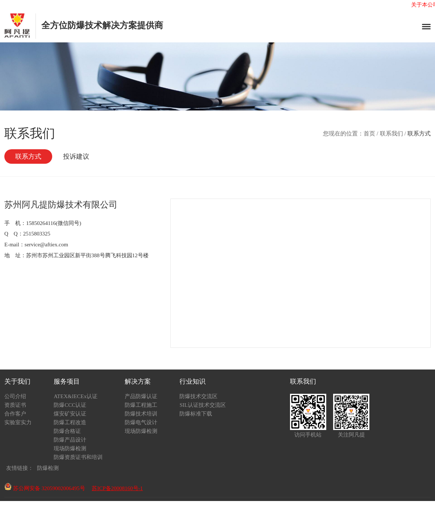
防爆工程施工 (141, 405)
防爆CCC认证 (70, 405)
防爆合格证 (67, 431)
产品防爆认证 (141, 396)
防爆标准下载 (195, 414)
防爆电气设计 (141, 422)
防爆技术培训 (141, 414)
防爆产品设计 (70, 440)
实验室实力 (18, 422)
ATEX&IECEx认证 (76, 396)
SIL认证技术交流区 (202, 405)
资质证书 (15, 405)
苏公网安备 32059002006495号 (44, 488)
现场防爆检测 (70, 448)
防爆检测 (48, 468)
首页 (369, 133)
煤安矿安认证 (70, 414)
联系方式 (28, 156)
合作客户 (15, 414)
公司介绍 (15, 396)
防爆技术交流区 (198, 396)
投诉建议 (76, 156)
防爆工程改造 (70, 422)
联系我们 (391, 133)
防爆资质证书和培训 (78, 457)
